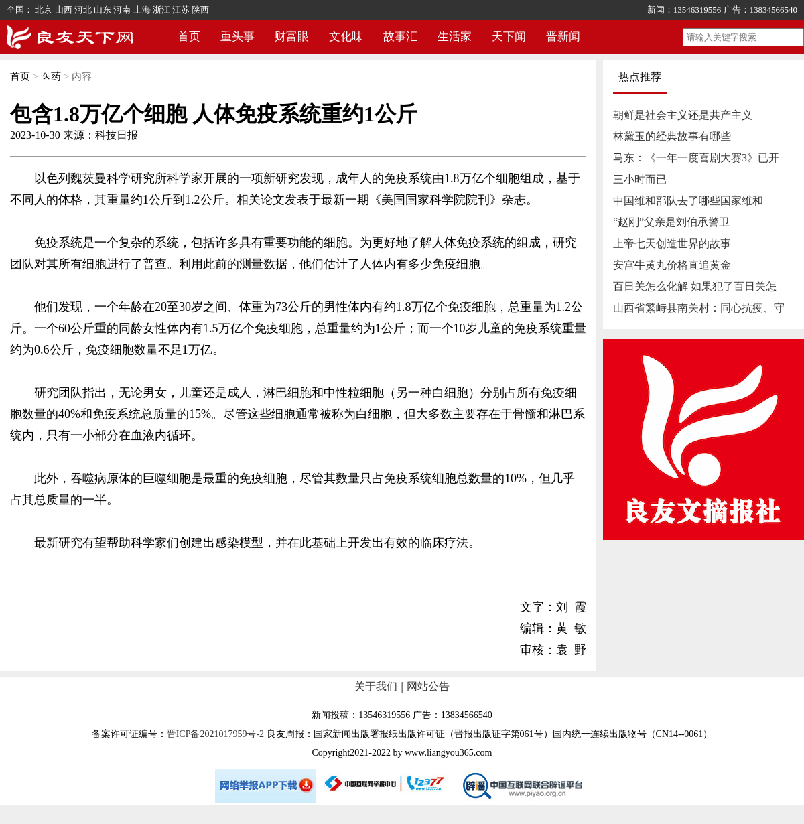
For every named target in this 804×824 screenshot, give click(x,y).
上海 (142, 10)
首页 (189, 36)
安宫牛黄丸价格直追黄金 (672, 265)
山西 (63, 10)
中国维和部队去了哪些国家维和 (688, 200)
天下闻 (509, 36)
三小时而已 (640, 179)
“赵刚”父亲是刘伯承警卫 (671, 222)
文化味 (346, 36)
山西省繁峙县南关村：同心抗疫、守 (699, 308)
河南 (122, 10)
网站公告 (428, 686)
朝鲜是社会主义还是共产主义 (682, 115)
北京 (43, 10)
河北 (83, 10)
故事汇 (400, 36)
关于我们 (375, 686)
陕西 (200, 10)
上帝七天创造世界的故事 (672, 243)
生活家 (455, 36)
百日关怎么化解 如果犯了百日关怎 (695, 286)
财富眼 (292, 36)
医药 (51, 76)
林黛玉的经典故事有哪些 (672, 136)
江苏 (181, 10)
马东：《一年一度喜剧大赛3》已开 (696, 157)
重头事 (237, 36)
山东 (102, 10)
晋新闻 (563, 36)
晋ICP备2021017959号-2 (215, 734)
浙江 (161, 10)
